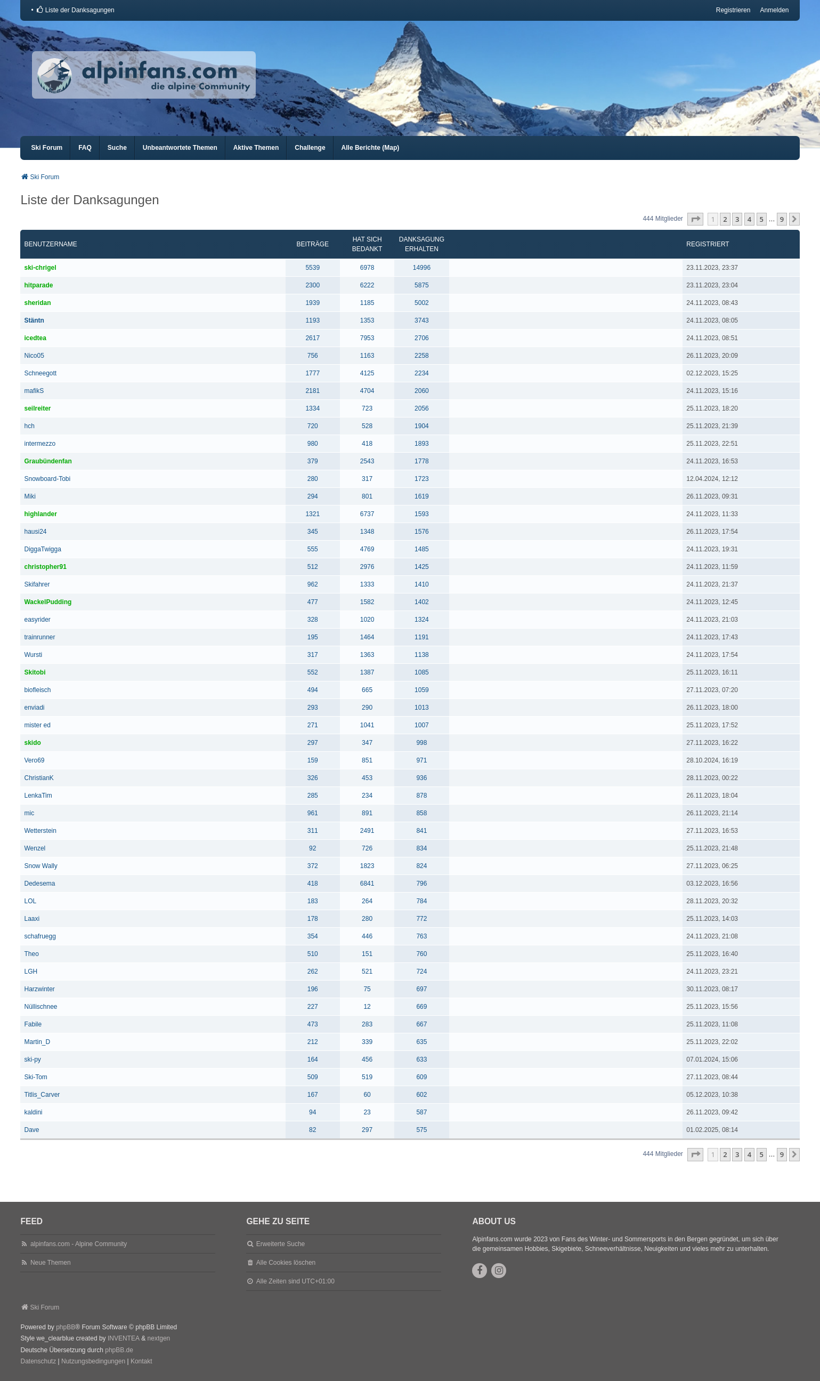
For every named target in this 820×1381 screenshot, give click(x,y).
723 (367, 408)
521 (367, 971)
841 (421, 830)
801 (367, 496)
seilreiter (37, 408)
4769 (367, 549)
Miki (29, 496)
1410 (422, 584)
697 (421, 989)
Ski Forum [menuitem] (46, 147)
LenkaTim (38, 795)
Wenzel (34, 848)
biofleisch (37, 690)
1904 (422, 426)
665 (367, 690)
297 (312, 742)
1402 (422, 602)
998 (421, 742)
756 (312, 355)
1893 (422, 443)
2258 (422, 355)
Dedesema (39, 883)
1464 (367, 637)
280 (312, 479)
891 (367, 813)
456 (367, 1059)
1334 (312, 408)
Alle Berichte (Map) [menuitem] (371, 147)
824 (421, 866)
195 (312, 637)
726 (367, 848)
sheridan (37, 303)
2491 (367, 830)
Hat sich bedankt (367, 244)
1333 (367, 584)
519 (367, 1077)
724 (421, 971)
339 (367, 1042)
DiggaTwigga (42, 549)
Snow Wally (40, 866)
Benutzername (50, 244)
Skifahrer (37, 584)
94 (312, 1112)
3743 (422, 320)
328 (312, 619)
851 (367, 760)
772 (421, 918)
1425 (422, 567)
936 (421, 778)
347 (367, 742)
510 (312, 954)
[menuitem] (75, 10)
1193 (312, 320)
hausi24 (35, 531)
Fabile (33, 1024)
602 (421, 1094)
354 (312, 936)
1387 (367, 672)
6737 (367, 514)
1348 (367, 531)
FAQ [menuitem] (85, 147)
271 (312, 725)
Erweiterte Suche (280, 1244)
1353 (367, 320)
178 (312, 918)
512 (312, 567)
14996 (422, 267)
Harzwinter (39, 989)
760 (421, 954)
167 (312, 1094)
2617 (312, 338)
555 (312, 549)
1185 (367, 303)
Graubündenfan (47, 461)
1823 (367, 866)
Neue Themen (50, 1262)
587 (421, 1112)
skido (32, 742)
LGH (30, 971)
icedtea (35, 338)
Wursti (33, 655)
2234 (422, 373)
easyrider (37, 619)
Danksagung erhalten (421, 244)
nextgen (159, 1338)
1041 (367, 725)
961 (312, 813)
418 (367, 443)
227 (312, 1006)
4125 (367, 373)
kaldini (33, 1112)
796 (421, 883)
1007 (422, 725)
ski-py (32, 1059)
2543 (367, 461)
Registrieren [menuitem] (733, 10)
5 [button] (762, 219)
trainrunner (39, 637)
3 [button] (737, 219)
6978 (367, 267)
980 (312, 443)
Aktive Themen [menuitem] (256, 147)
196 (312, 989)
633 (421, 1059)
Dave (31, 1130)
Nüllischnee (40, 1006)
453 (367, 778)
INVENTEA (124, 1338)
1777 (312, 373)
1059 (422, 690)
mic (29, 813)
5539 (312, 267)
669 (421, 1006)
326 (312, 778)
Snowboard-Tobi (47, 479)
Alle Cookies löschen (285, 1262)
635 (421, 1042)
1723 (422, 479)
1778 (422, 461)
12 (366, 1006)
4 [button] (749, 219)
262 (312, 971)
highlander (40, 514)
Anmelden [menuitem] (774, 10)
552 (312, 672)
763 (421, 936)
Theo (31, 954)
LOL (30, 901)
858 (421, 813)
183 (312, 901)
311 (312, 830)
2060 (422, 391)
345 (312, 531)
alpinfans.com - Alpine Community (78, 1244)
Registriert (707, 244)
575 (421, 1130)
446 (367, 936)
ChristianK (38, 778)
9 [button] (782, 219)
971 (421, 760)
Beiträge (312, 244)
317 (367, 479)
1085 (422, 672)
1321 (312, 514)
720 (312, 426)
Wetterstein (40, 830)
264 (367, 901)
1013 (422, 707)
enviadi (34, 707)
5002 (422, 303)
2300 (312, 285)
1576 (422, 531)
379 (312, 461)
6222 (367, 285)
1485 (422, 549)
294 (312, 496)
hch (29, 426)
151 (367, 954)
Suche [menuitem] (117, 147)
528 (367, 426)
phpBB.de (119, 1350)
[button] (695, 219)
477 (312, 602)
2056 (422, 408)
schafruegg (39, 936)
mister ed (37, 725)
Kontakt (141, 1361)
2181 (312, 391)
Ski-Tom (35, 1077)
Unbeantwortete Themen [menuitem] (180, 147)
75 (366, 989)
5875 (422, 285)
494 (312, 690)
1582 (367, 602)
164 (312, 1059)
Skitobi (34, 672)
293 (312, 707)
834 (421, 848)
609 (421, 1077)
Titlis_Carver (42, 1094)
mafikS (34, 391)
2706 (422, 338)
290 (367, 707)
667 (421, 1024)
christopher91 (45, 567)
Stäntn (34, 320)
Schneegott (40, 373)
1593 (422, 514)
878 (421, 795)
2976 (367, 567)
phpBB (65, 1327)
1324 (422, 619)
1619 (422, 496)
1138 (422, 655)
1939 (312, 303)
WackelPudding (47, 602)
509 (312, 1077)
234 (367, 795)
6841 (367, 883)
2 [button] (725, 219)
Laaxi (31, 918)
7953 (367, 338)
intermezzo (39, 443)
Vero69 (34, 760)
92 (312, 848)
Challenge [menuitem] (310, 147)
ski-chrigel (40, 267)
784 (421, 901)
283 (367, 1024)
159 (312, 760)
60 (366, 1094)
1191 (422, 637)
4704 (367, 391)
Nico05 (34, 355)
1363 (367, 655)
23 (366, 1112)
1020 (367, 619)
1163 (367, 355)
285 (312, 795)
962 (312, 584)
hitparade (38, 285)
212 (312, 1042)
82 (312, 1130)
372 (312, 866)
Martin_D (37, 1042)
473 (312, 1024)
